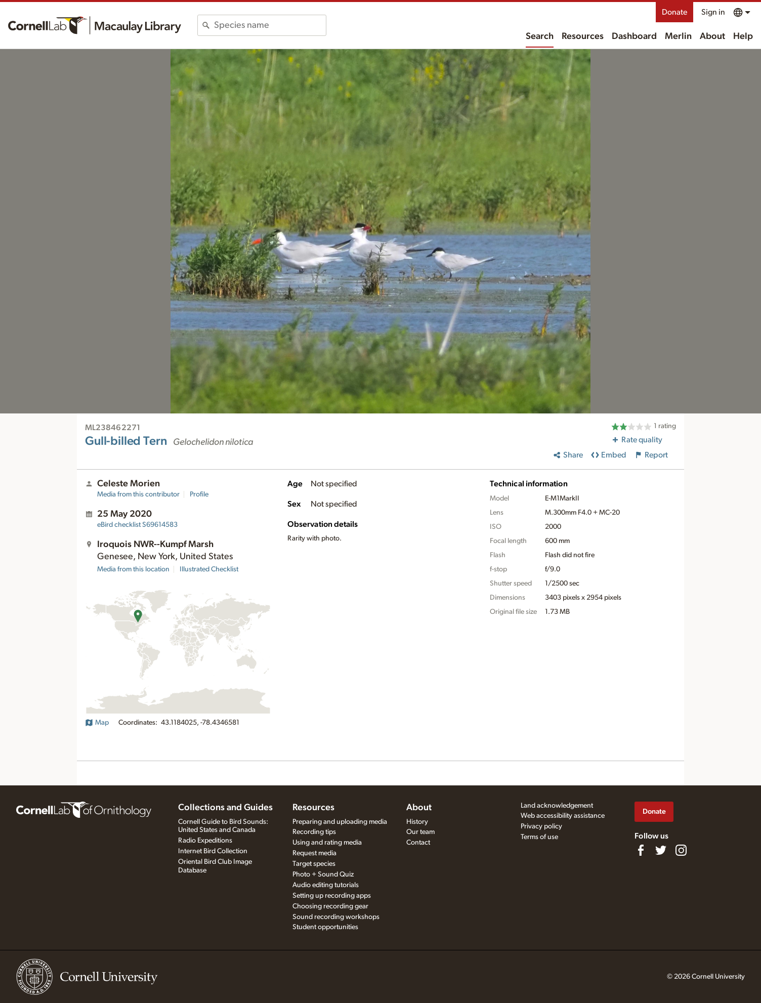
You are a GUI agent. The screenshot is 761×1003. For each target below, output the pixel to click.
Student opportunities (325, 927)
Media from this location (133, 569)
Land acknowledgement (557, 805)
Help (743, 36)
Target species (313, 863)
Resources (583, 36)
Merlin (678, 36)
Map (97, 722)
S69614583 (137, 524)
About (712, 36)
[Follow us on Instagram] (681, 850)
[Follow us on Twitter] (661, 850)
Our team (420, 831)
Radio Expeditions (205, 840)
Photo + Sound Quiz (323, 874)
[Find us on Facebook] (641, 850)
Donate (674, 12)
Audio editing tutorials (325, 885)
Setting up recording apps (331, 895)
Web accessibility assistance (563, 815)
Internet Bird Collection (212, 851)
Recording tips (314, 831)
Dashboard (634, 36)
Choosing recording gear (330, 906)
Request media (314, 853)
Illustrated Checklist (209, 569)
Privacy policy (541, 826)
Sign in (713, 12)
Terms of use (539, 837)
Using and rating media (327, 842)
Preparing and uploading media (339, 821)
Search (540, 36)
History (417, 821)
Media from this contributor (138, 494)
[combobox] (270, 25)
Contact (418, 842)
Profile (199, 494)
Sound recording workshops (335, 917)
